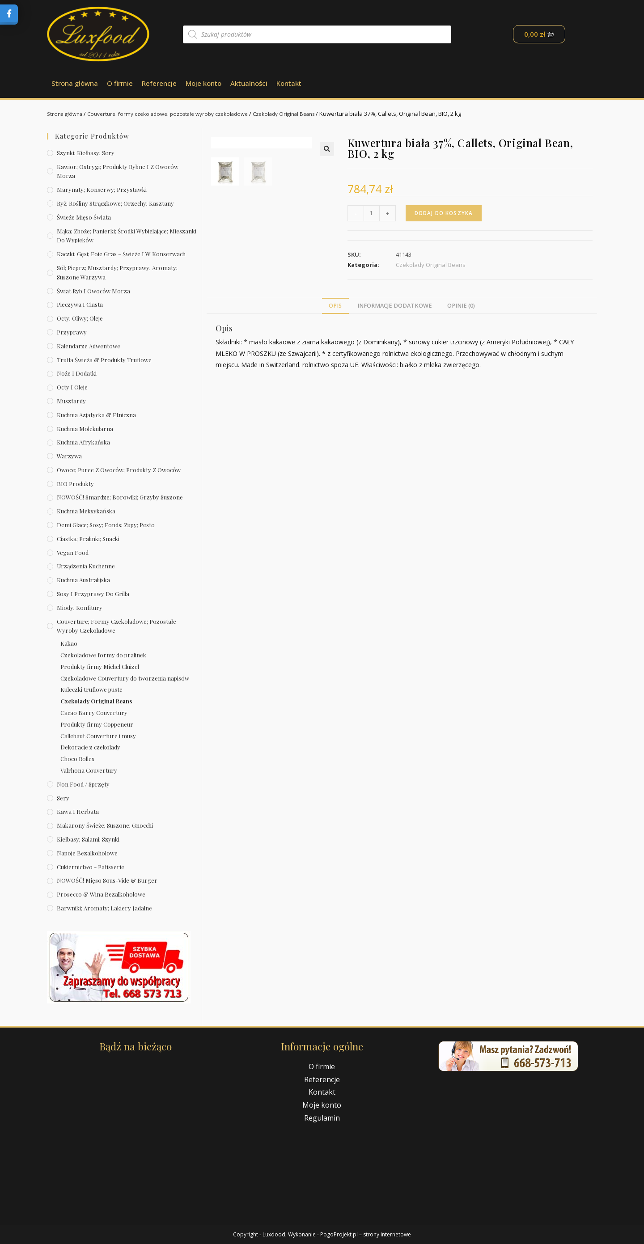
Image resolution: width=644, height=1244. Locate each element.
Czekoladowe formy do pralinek (103, 655)
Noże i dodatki (77, 373)
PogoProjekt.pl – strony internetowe (365, 1234)
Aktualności (248, 83)
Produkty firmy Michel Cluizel (99, 666)
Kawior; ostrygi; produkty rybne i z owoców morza (117, 171)
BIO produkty (75, 483)
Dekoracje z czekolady (90, 747)
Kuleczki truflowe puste (91, 689)
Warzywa (69, 456)
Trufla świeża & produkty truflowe (104, 360)
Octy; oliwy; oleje (80, 318)
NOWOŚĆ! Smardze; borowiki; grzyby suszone (120, 497)
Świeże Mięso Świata (84, 217)
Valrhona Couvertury (88, 770)
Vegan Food (73, 552)
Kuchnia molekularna (85, 428)
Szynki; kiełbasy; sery (85, 153)
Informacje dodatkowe (394, 307)
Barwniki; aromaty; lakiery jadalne (104, 908)
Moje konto (203, 83)
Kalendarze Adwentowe (88, 346)
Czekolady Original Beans (307, 114)
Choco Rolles (77, 758)
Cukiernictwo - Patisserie (90, 867)
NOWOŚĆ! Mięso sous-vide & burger (107, 880)
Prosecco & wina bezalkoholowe (101, 894)
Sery (63, 798)
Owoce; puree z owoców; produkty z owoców (119, 470)
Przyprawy (72, 332)
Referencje (159, 83)
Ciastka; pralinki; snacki (88, 538)
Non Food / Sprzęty (83, 784)
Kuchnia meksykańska (86, 511)
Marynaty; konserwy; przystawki (102, 189)
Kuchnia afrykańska (83, 442)
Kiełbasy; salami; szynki (88, 839)
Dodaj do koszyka (445, 213)
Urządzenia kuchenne (86, 566)
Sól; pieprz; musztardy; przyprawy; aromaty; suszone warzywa (117, 272)
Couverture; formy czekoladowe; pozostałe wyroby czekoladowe (179, 114)
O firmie (120, 83)
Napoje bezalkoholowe (87, 853)
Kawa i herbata (78, 811)
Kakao (68, 643)
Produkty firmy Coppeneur (96, 724)
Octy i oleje (72, 387)
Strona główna (74, 83)
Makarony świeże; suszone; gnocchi (105, 825)
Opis (335, 307)
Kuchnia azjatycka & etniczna (96, 415)
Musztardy (71, 401)
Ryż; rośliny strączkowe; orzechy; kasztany (115, 203)
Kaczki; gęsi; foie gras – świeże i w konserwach (121, 254)
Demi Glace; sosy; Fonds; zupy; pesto (106, 525)
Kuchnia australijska (83, 580)
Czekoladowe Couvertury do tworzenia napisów (124, 678)
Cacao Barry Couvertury (93, 712)
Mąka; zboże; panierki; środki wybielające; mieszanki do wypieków (126, 235)
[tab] (335, 307)
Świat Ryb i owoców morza (93, 291)
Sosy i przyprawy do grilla (93, 593)
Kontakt (288, 83)
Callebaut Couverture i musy (98, 736)
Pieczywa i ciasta (80, 304)
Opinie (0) (461, 307)
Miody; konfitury (79, 607)
